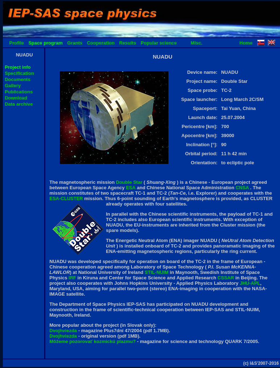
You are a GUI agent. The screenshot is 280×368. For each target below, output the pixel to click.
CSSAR (226, 277)
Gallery (13, 85)
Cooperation (101, 43)
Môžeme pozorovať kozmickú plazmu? (93, 341)
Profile (16, 43)
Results (127, 43)
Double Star (130, 182)
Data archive (19, 104)
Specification (19, 73)
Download (16, 98)
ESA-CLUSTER (67, 198)
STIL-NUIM (157, 272)
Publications (19, 91)
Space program (45, 43)
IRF (73, 277)
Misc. (196, 43)
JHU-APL (250, 283)
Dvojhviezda (64, 330)
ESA (131, 187)
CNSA (243, 187)
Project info (18, 67)
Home (245, 43)
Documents (17, 79)
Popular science (159, 43)
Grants (75, 43)
